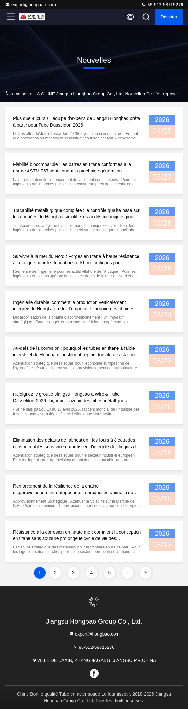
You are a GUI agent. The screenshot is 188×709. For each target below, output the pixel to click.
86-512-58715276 (162, 4)
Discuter (169, 16)
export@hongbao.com (30, 4)
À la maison (17, 93)
